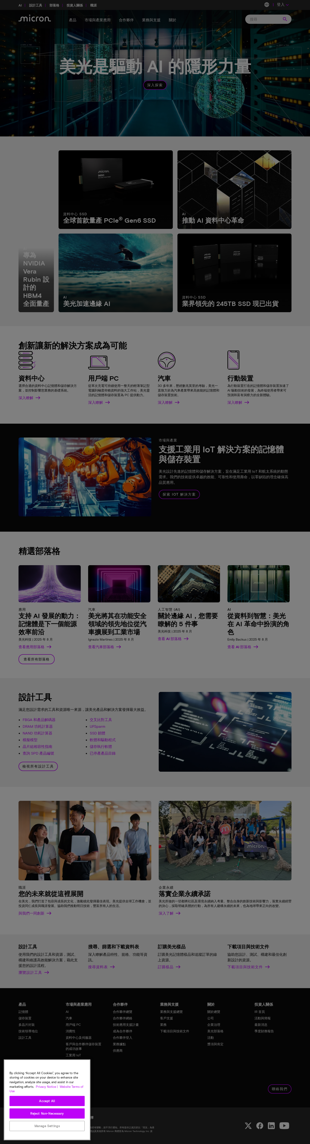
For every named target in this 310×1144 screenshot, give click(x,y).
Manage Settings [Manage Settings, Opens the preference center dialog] (47, 1126)
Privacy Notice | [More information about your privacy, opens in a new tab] (47, 1086)
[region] (47, 1099)
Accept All (47, 1101)
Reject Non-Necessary (47, 1113)
